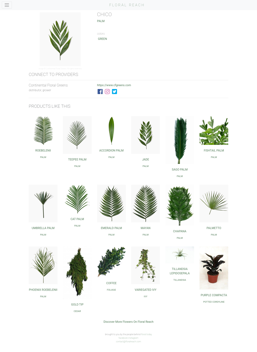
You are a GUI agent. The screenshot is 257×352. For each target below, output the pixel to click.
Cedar (77, 311)
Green (102, 39)
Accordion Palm (111, 150)
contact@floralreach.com (128, 341)
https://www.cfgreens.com (114, 85)
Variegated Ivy (146, 290)
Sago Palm (180, 169)
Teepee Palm (77, 159)
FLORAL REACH (127, 5)
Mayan (146, 228)
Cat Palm (77, 219)
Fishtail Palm (214, 150)
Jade (145, 159)
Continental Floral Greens (56, 68)
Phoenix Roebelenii (43, 290)
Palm (101, 21)
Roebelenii (43, 150)
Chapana (179, 231)
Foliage (111, 289)
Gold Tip (77, 304)
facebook (123, 338)
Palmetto (213, 228)
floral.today (146, 334)
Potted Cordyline (214, 301)
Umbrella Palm (43, 228)
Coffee (111, 283)
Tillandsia (179, 280)
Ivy (145, 296)
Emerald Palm (111, 228)
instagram (133, 338)
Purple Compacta (214, 295)
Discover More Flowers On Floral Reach (128, 321)
